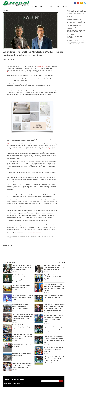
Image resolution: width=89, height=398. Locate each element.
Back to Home (6, 10)
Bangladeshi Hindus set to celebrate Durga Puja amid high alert (21, 327)
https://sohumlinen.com (35, 232)
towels (27, 89)
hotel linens (49, 148)
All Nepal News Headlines (76, 11)
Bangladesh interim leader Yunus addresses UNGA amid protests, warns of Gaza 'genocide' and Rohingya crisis (76, 21)
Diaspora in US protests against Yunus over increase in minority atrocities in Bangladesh (21, 267)
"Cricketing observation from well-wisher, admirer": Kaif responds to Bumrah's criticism (22, 336)
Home (32, 6)
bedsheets (20, 89)
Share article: (8, 245)
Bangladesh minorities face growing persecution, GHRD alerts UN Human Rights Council (54, 267)
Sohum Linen (10, 144)
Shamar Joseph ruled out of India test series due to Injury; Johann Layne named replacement (22, 365)
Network (65, 6)
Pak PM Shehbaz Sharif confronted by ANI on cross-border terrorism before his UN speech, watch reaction (76, 42)
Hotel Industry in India (42, 66)
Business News (51, 6)
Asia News (36, 6)
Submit (61, 380)
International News (43, 6)
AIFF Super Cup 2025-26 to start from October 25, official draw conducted (53, 349)
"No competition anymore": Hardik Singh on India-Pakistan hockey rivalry (22, 297)
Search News (58, 6)
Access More (61, 262)
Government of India (12, 71)
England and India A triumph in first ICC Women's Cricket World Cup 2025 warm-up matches (53, 277)
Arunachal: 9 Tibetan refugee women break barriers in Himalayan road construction (20, 306)
